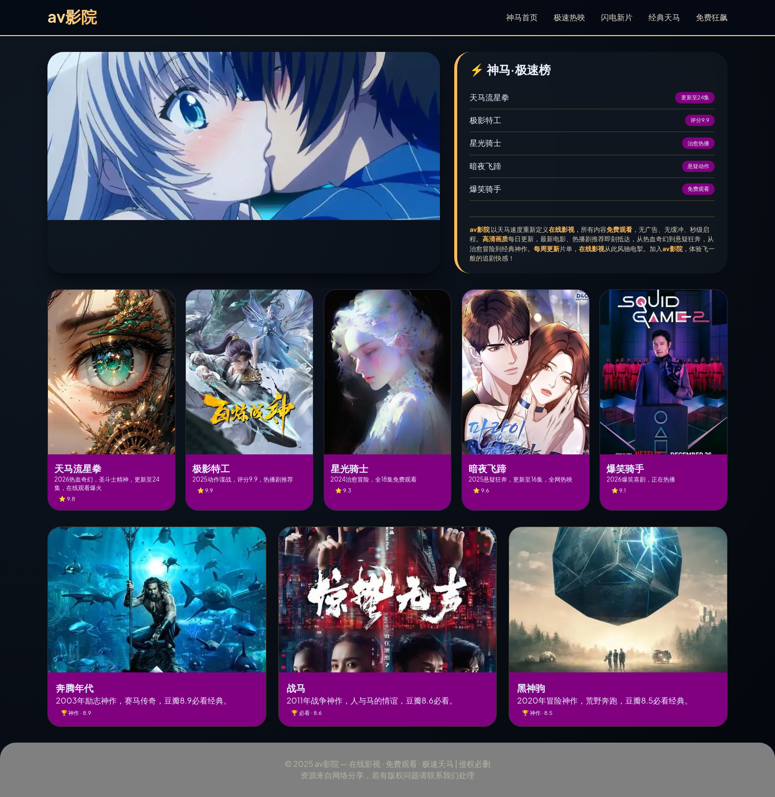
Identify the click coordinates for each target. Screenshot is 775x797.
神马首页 (522, 17)
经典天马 (664, 17)
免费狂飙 (712, 17)
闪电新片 (617, 17)
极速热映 (569, 17)
